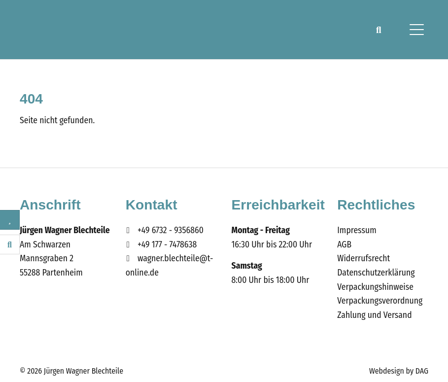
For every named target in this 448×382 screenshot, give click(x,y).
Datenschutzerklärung (375, 273)
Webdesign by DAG (398, 371)
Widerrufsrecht (363, 258)
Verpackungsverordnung (379, 301)
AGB (344, 245)
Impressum (356, 230)
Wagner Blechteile (59, 29)
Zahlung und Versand (374, 315)
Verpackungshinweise (375, 287)
